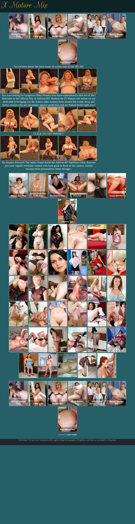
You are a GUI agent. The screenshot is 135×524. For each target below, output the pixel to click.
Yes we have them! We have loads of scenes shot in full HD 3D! (49, 66)
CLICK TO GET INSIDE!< (48, 133)
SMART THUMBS (72, 435)
